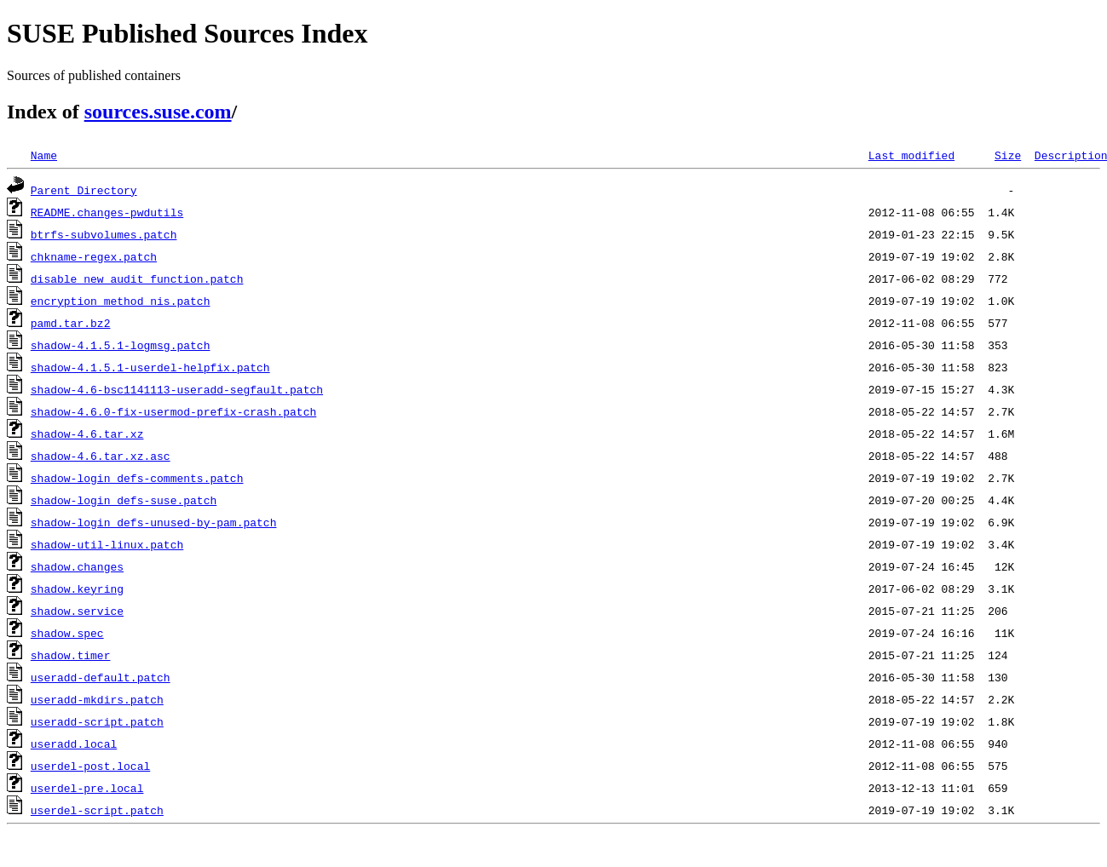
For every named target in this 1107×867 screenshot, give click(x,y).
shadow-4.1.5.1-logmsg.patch (120, 345)
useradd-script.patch (97, 721)
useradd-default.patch (100, 677)
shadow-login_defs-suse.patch (123, 500)
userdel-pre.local (87, 787)
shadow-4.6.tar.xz (87, 433)
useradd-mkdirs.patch (97, 699)
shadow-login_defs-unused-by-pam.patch (154, 522)
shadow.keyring (77, 588)
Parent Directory (84, 190)
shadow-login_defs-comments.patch (137, 477)
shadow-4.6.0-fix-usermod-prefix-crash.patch (173, 411)
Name (44, 155)
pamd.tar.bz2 (71, 322)
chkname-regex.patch (94, 256)
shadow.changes (77, 566)
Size (1008, 155)
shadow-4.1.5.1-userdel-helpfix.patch (150, 367)
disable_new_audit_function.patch (137, 278)
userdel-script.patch (97, 810)
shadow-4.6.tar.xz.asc (100, 455)
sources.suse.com (158, 111)
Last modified (911, 155)
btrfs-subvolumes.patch (104, 234)
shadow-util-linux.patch (107, 544)
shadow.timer (71, 655)
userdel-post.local (90, 765)
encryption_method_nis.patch (120, 300)
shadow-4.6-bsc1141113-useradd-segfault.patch (177, 389)
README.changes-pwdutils (107, 212)
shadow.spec (67, 632)
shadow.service (77, 610)
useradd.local (74, 743)
